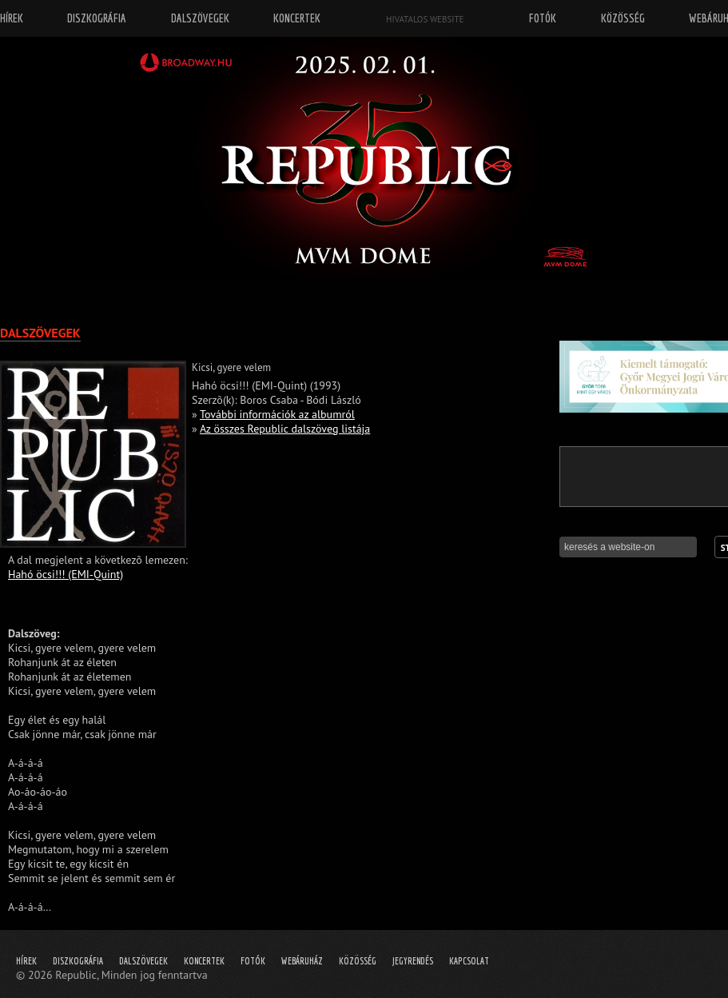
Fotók (253, 961)
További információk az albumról (277, 414)
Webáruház (302, 961)
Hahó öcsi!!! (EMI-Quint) (65, 574)
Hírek (26, 961)
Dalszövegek (143, 961)
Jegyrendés (412, 961)
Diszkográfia (78, 961)
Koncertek (204, 961)
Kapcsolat (469, 961)
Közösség (357, 961)
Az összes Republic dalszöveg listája (285, 428)
